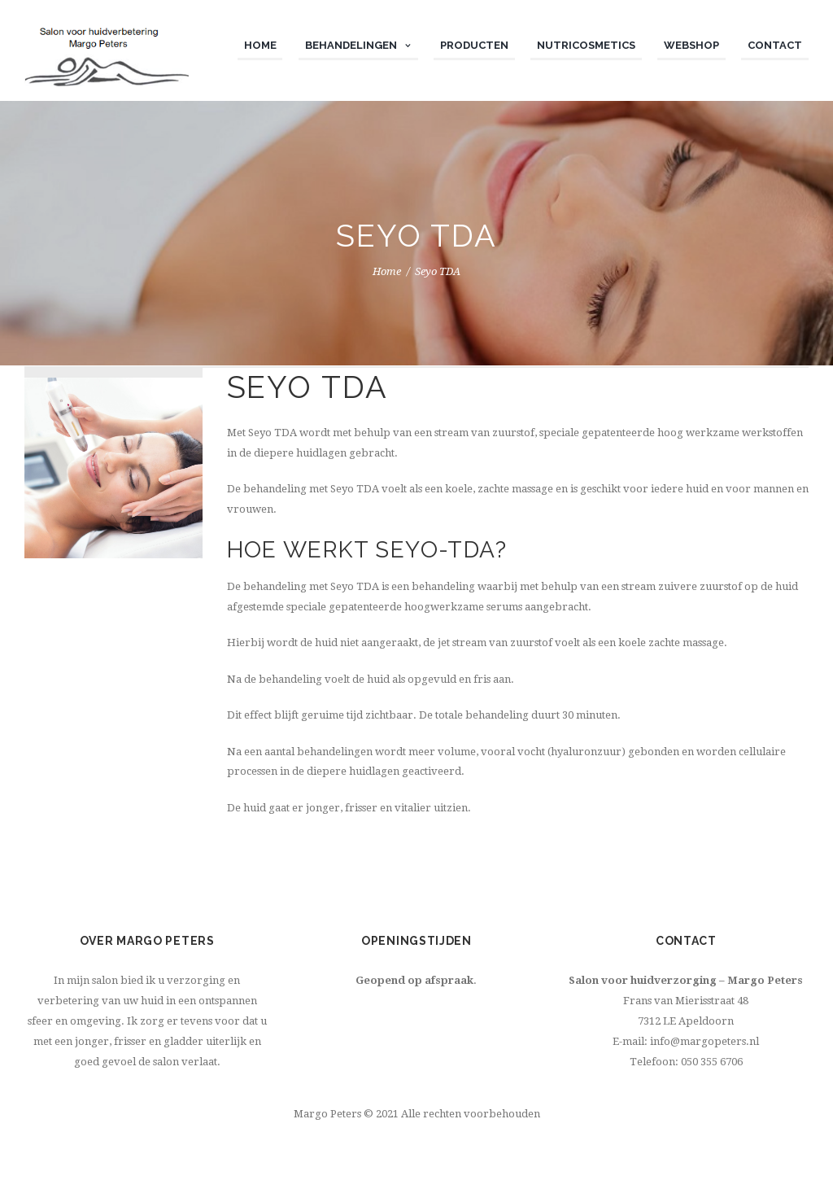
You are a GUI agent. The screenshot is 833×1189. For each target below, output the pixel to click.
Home (387, 271)
